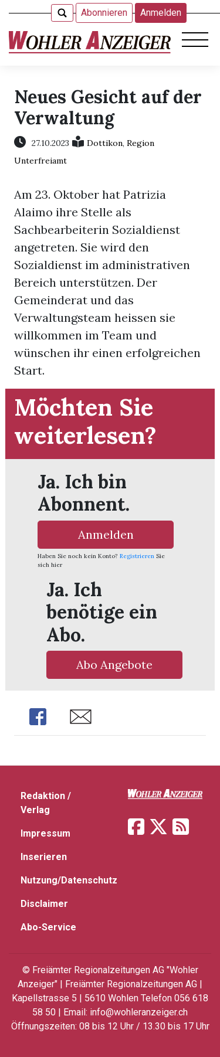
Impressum (45, 833)
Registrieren (137, 556)
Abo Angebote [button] (114, 664)
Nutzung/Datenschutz (69, 880)
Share (37, 716)
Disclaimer (44, 903)
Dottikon (105, 143)
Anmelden (160, 12)
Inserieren (44, 856)
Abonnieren (104, 12)
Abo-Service (48, 927)
